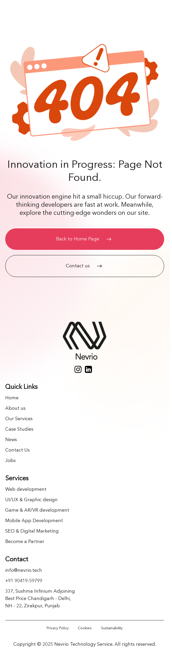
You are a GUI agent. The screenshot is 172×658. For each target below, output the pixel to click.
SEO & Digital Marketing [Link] (32, 531)
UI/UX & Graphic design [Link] (31, 500)
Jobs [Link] (10, 460)
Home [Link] (12, 398)
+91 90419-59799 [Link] (23, 581)
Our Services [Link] (19, 419)
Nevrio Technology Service (83, 644)
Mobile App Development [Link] (34, 520)
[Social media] (78, 369)
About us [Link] (15, 408)
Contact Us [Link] (17, 450)
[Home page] (84, 342)
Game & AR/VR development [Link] (37, 510)
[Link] (58, 628)
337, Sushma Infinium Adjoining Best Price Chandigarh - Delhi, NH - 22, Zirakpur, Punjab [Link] (40, 598)
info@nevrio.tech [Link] (23, 570)
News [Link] (11, 439)
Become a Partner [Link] (24, 541)
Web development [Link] (25, 489)
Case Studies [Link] (19, 429)
